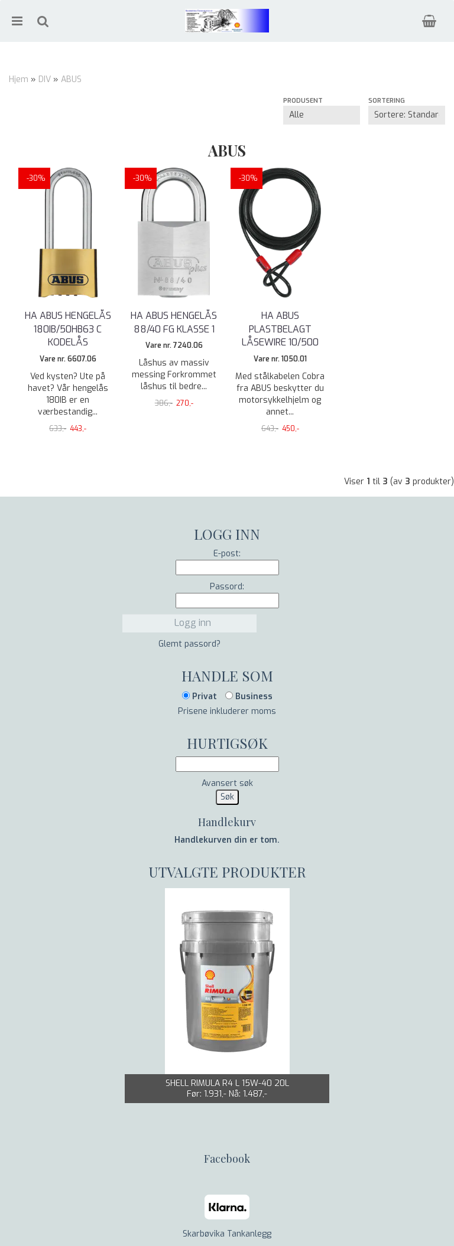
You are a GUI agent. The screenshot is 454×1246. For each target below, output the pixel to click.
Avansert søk (227, 783)
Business (249, 696)
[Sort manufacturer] (321, 115)
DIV (44, 79)
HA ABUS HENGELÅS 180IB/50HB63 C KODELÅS (68, 328)
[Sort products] (406, 115)
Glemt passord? (189, 644)
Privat (199, 696)
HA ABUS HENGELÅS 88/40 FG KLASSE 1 (174, 322)
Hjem (18, 79)
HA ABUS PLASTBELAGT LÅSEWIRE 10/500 (280, 328)
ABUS (71, 79)
